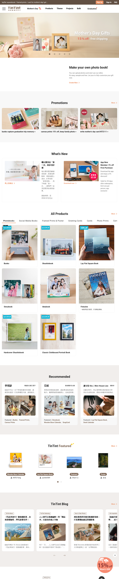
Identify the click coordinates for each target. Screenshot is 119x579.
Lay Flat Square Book (99, 359)
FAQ (115, 2)
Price (15, 558)
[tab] (49, 8)
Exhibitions (6, 558)
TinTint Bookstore (62, 554)
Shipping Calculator (20, 554)
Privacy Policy (36, 561)
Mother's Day (34, 8)
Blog (47, 558)
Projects (69, 8)
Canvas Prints (10, 362)
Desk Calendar (88, 362)
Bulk (79, 8)
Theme (60, 8)
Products (49, 8)
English (113, 575)
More (114, 103)
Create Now (74, 82)
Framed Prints (24, 359)
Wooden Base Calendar (52, 362)
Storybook (56, 359)
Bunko (15, 359)
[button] (16, 399)
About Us (48, 554)
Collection (6, 554)
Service (34, 558)
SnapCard (66, 362)
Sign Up (99, 2)
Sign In (108, 2)
